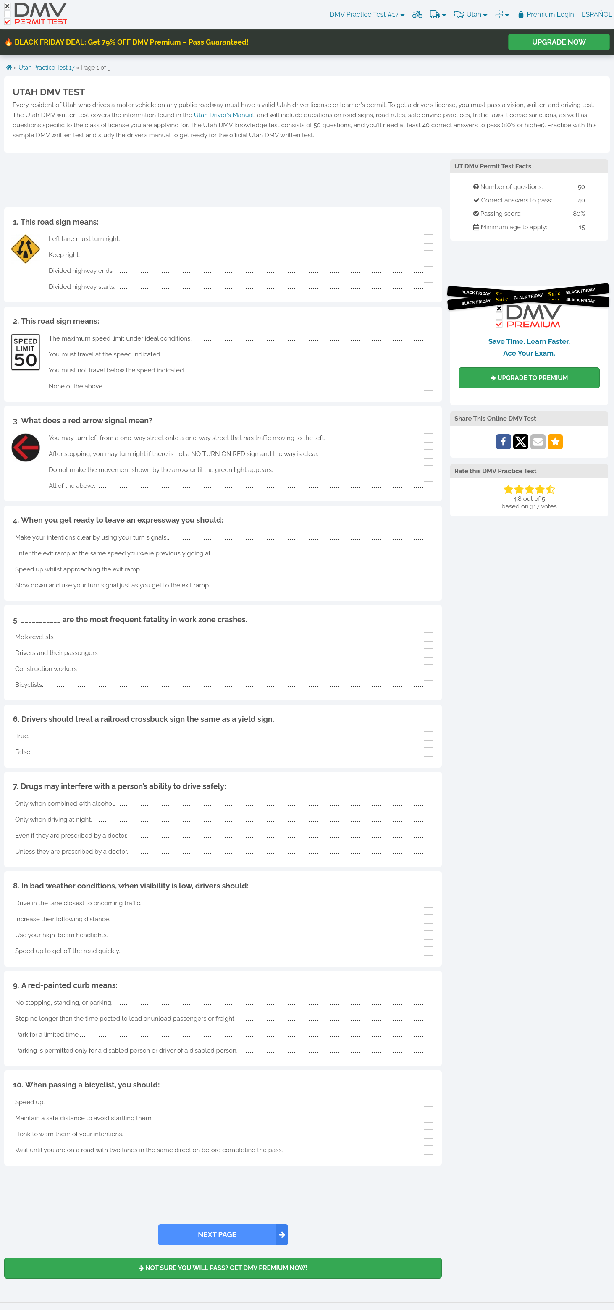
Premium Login (545, 14)
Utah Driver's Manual (224, 115)
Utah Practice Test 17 (46, 67)
